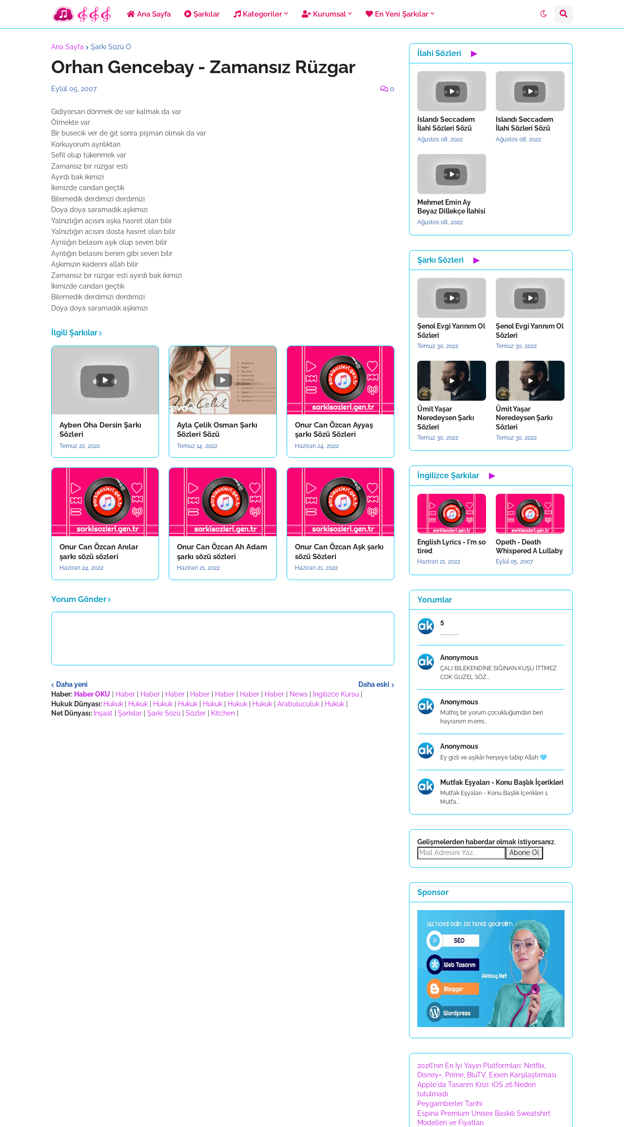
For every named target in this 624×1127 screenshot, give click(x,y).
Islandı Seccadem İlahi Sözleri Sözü (446, 124)
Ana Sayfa (67, 46)
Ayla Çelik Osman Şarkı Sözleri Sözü (217, 430)
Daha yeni (72, 684)
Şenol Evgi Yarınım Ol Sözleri (451, 330)
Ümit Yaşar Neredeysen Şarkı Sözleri (445, 417)
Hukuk (113, 704)
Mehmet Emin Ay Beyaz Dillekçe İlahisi (451, 206)
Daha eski (374, 684)
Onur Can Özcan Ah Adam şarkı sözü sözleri (222, 552)
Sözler (196, 713)
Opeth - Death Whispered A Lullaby (529, 546)
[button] (543, 14)
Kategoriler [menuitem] (258, 14)
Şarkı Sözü (163, 713)
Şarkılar (130, 713)
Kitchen (223, 713)
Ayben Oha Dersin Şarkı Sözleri (100, 430)
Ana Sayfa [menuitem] (149, 14)
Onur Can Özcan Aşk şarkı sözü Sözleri (339, 552)
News (299, 694)
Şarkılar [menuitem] (202, 14)
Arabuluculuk (298, 704)
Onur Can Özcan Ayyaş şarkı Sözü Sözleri (334, 430)
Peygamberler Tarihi (449, 1104)
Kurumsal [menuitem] (324, 14)
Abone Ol (524, 852)
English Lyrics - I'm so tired (451, 546)
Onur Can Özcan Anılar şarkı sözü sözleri (98, 552)
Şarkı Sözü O (111, 46)
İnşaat (103, 713)
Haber (125, 694)
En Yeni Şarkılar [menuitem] (397, 14)
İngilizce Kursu (336, 694)
